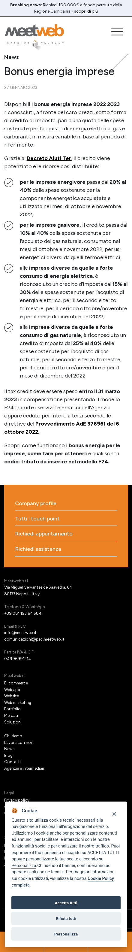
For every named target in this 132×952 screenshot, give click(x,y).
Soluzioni (13, 722)
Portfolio (12, 708)
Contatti (12, 761)
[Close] (114, 814)
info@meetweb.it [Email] (20, 632)
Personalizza (23, 865)
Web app (12, 689)
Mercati (11, 715)
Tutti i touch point (37, 519)
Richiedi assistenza (38, 549)
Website (11, 695)
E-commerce (16, 683)
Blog (8, 755)
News (9, 748)
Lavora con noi (18, 742)
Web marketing (17, 702)
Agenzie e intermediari (24, 768)
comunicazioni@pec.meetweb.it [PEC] (34, 639)
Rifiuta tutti (66, 918)
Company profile (35, 503)
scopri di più (86, 11)
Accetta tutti (66, 902)
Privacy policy (16, 800)
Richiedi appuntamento (44, 534)
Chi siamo (13, 735)
